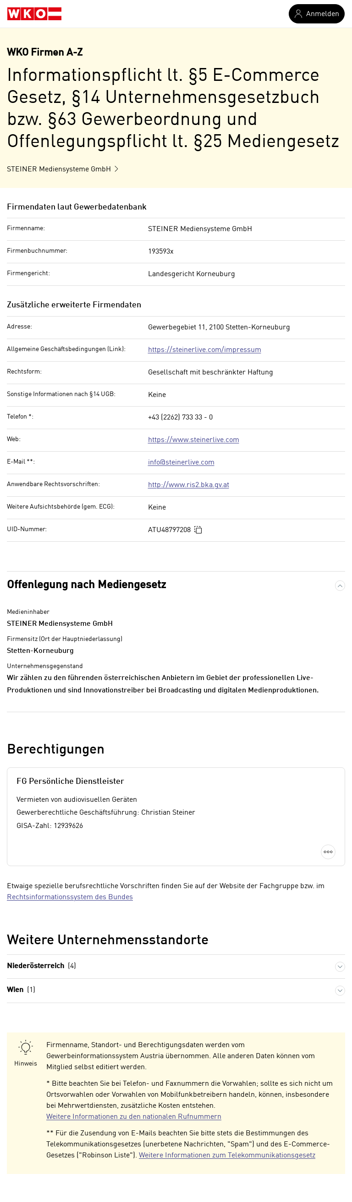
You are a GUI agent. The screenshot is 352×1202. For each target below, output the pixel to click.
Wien (21, 990)
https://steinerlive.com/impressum (204, 350)
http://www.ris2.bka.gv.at (188, 485)
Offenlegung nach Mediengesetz (86, 585)
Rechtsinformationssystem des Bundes (70, 897)
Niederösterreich (41, 966)
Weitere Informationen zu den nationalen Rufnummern (133, 1117)
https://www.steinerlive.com (193, 440)
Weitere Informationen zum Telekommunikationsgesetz (227, 1155)
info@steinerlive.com (181, 462)
